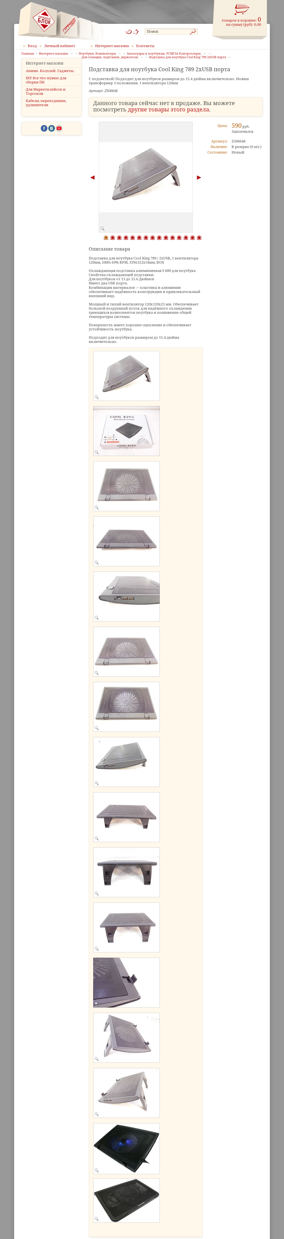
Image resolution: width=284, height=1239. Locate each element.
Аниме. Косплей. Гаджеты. (50, 79)
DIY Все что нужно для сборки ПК (46, 88)
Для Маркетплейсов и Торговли (45, 100)
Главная (27, 53)
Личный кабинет (59, 46)
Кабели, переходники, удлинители (46, 111)
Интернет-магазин (112, 46)
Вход (32, 46)
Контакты (145, 46)
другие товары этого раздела (168, 109)
